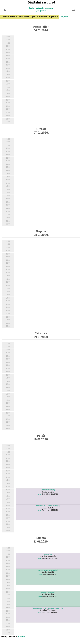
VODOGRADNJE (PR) (48, 592)
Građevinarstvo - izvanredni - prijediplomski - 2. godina (30, 16)
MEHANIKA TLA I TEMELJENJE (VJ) (48, 506)
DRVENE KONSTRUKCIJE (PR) (48, 570)
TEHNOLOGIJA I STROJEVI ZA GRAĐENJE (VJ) (47, 608)
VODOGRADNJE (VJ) (48, 490)
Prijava (64, 16)
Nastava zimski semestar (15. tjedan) (41, 9)
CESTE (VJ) (48, 554)
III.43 (39, 494)
